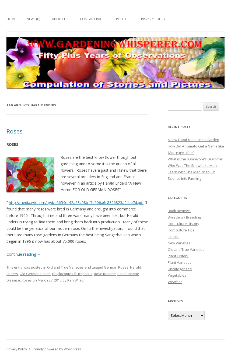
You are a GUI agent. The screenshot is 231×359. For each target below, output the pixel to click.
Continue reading (23, 254)
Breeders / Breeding (184, 217)
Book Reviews (179, 210)
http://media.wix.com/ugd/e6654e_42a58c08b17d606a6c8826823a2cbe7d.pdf (76, 202)
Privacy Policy (153, 19)
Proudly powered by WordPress (56, 349)
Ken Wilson (76, 280)
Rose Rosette (105, 273)
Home (11, 19)
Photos (122, 19)
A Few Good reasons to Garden (193, 139)
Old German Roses (35, 273)
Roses (14, 131)
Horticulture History (183, 223)
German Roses (116, 267)
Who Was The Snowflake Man (192, 165)
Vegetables (177, 275)
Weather (175, 281)
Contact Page (92, 19)
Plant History (178, 256)
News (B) (33, 19)
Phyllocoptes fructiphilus (72, 273)
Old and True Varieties (65, 267)
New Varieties (179, 243)
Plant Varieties (179, 262)
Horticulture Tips (181, 230)
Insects (173, 236)
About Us (60, 19)
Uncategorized (180, 268)
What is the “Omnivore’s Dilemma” (195, 159)
